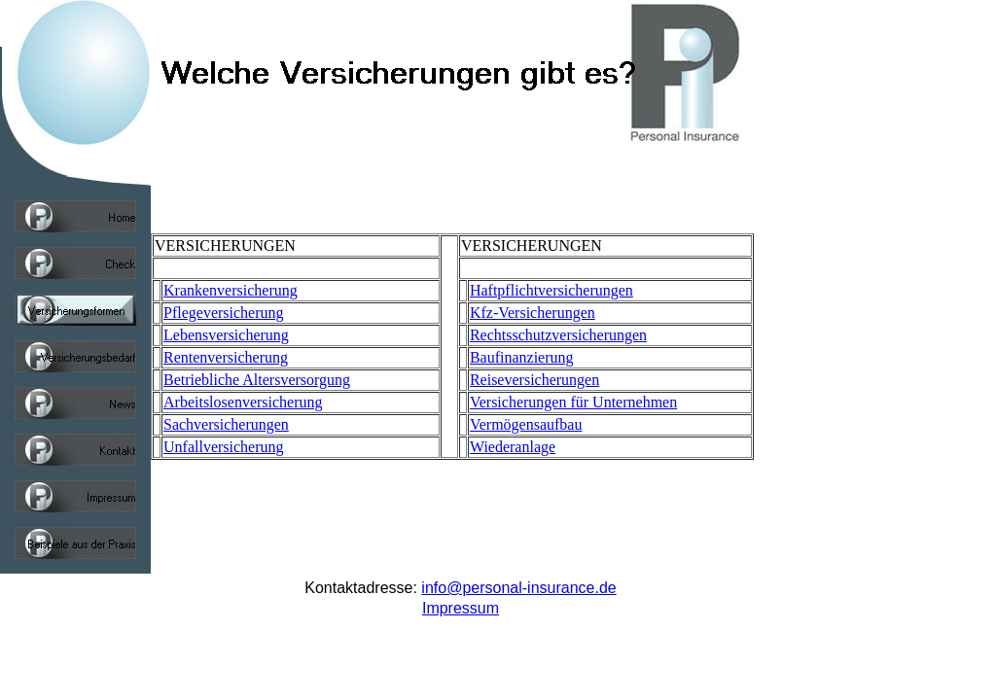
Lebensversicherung (226, 335)
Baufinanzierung (522, 357)
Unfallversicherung (223, 446)
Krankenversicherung (230, 290)
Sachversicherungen (226, 424)
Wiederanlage (512, 446)
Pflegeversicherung (223, 312)
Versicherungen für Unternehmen (573, 402)
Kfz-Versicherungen (532, 312)
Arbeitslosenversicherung (243, 402)
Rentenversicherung (225, 357)
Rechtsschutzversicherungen (558, 335)
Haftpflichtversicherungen (551, 290)
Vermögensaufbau (526, 424)
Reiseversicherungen (534, 379)
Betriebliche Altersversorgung (256, 379)
